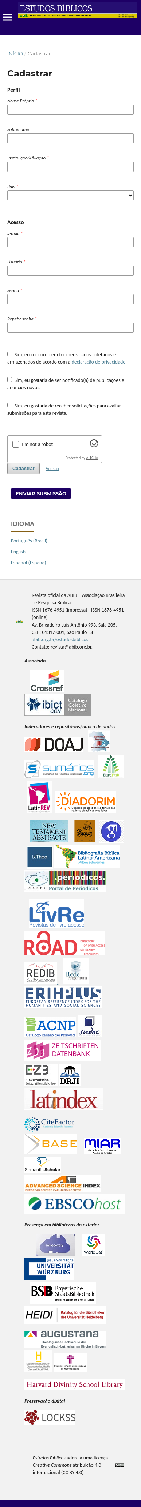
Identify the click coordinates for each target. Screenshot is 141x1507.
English (18, 552)
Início (15, 53)
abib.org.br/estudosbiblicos (60, 639)
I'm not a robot (37, 444)
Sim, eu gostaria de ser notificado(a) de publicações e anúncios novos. (65, 384)
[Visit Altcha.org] (94, 446)
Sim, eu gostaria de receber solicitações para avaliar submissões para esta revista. (64, 409)
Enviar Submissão (41, 493)
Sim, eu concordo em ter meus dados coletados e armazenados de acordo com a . (67, 358)
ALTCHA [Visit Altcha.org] (92, 457)
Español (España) (28, 563)
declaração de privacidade (98, 362)
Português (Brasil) (29, 541)
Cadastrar (23, 468)
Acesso (52, 468)
